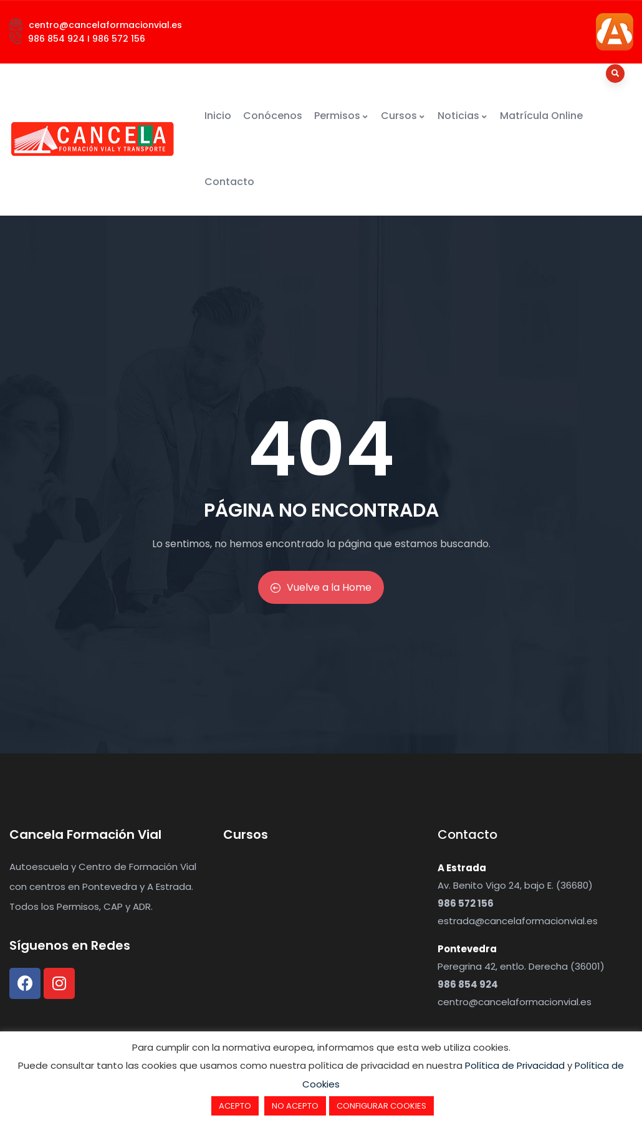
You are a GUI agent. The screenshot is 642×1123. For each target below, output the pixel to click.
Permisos (341, 115)
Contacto (229, 181)
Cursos (403, 115)
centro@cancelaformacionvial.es (515, 1001)
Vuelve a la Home (321, 587)
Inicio (217, 115)
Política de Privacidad (515, 1065)
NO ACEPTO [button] (295, 1106)
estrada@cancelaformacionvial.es (518, 920)
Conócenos (272, 115)
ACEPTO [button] (235, 1106)
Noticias (463, 115)
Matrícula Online (541, 115)
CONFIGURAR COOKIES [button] (381, 1106)
